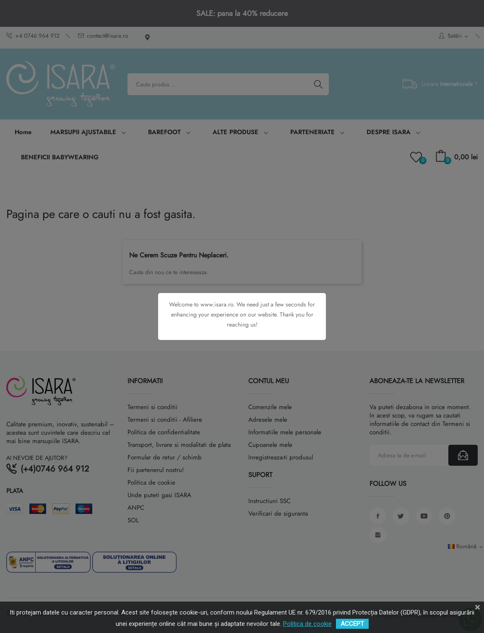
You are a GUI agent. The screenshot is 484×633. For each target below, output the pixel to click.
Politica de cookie (307, 624)
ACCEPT (352, 624)
